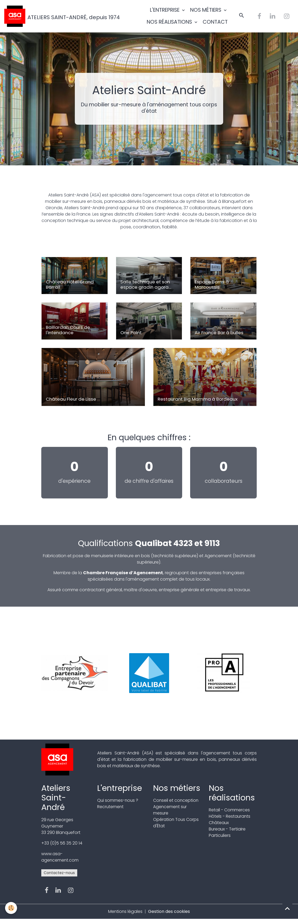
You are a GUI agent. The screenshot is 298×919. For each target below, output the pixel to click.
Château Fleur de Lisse (71, 399)
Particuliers (220, 835)
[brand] (51, 16)
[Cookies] (11, 908)
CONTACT (215, 22)
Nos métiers (176, 788)
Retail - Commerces (229, 810)
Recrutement (110, 807)
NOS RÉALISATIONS (170, 22)
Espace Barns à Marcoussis (212, 284)
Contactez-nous (59, 872)
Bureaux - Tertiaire (227, 829)
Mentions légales (125, 911)
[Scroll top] (287, 908)
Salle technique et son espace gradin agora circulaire (145, 284)
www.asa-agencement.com (60, 857)
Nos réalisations (232, 792)
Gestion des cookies (169, 911)
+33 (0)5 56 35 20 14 (61, 843)
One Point (131, 332)
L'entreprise (119, 788)
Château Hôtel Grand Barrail (70, 284)
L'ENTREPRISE (165, 10)
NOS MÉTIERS (206, 10)
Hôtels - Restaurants (230, 816)
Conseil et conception (176, 800)
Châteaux (219, 823)
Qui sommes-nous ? (118, 800)
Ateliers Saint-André (55, 797)
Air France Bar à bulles (219, 332)
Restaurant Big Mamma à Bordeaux (198, 399)
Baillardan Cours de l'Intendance (68, 330)
